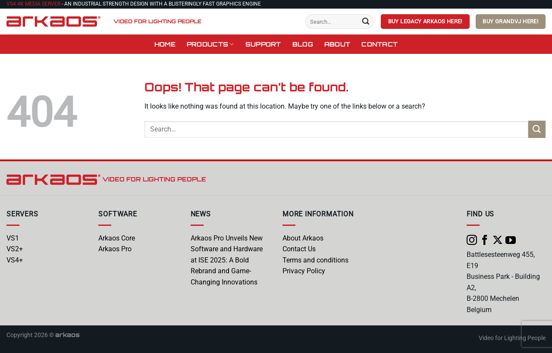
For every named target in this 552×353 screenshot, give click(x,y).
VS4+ (14, 260)
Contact (379, 44)
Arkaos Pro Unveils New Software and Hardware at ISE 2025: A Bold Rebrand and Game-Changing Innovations (227, 260)
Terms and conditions (315, 260)
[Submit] (365, 21)
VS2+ (14, 249)
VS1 (12, 238)
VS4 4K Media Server (33, 4)
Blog (302, 44)
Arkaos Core (116, 238)
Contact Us (299, 249)
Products (210, 44)
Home (165, 44)
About (337, 44)
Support (263, 44)
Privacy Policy (303, 271)
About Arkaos (302, 238)
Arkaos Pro (115, 249)
